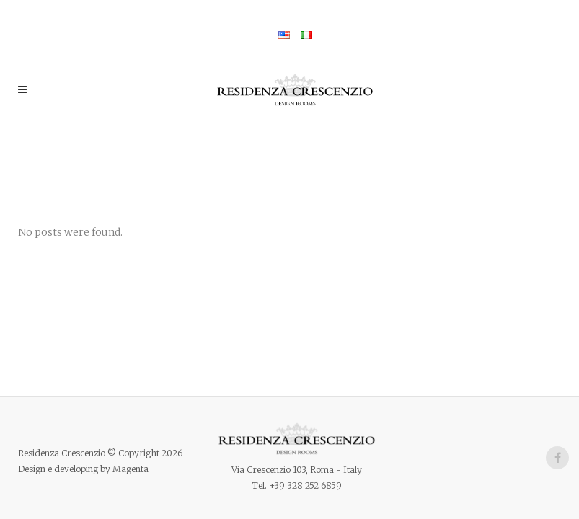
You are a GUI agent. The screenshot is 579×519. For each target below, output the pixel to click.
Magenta (130, 468)
